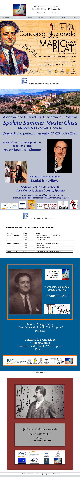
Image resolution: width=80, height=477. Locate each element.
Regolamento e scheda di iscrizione (43, 218)
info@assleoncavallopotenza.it (52, 473)
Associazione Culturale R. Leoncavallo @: (33, 473)
